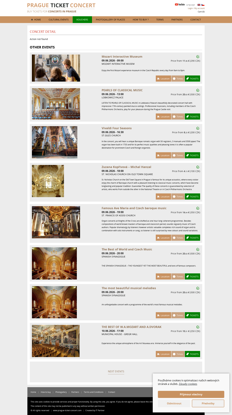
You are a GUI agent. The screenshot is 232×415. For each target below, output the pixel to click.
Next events (116, 371)
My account (199, 8)
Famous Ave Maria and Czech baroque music (134, 208)
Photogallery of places (110, 19)
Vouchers (82, 19)
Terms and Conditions (93, 392)
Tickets (194, 78)
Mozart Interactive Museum (122, 56)
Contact (195, 19)
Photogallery (61, 392)
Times (180, 78)
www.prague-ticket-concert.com (67, 410)
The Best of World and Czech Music (127, 249)
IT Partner (100, 410)
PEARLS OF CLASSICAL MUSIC (122, 90)
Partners (177, 19)
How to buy (46, 392)
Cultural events (59, 19)
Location (165, 78)
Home (37, 19)
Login (190, 8)
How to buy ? (141, 19)
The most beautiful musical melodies (129, 288)
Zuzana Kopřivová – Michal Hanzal (126, 167)
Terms (160, 19)
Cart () (201, 11)
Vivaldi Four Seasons (117, 128)
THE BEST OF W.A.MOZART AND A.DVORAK (131, 327)
